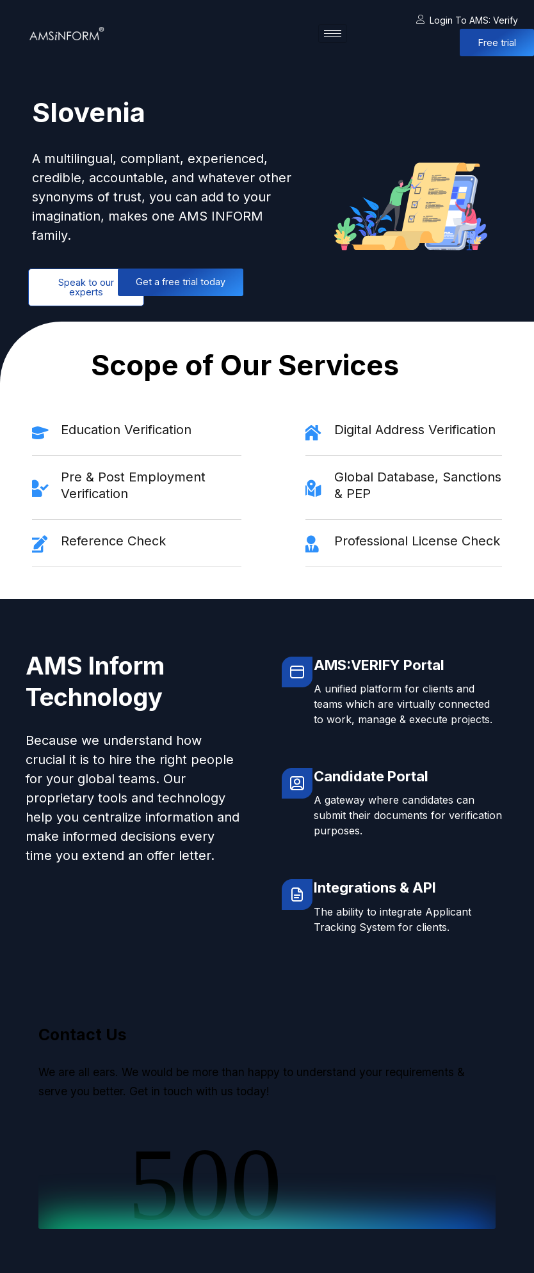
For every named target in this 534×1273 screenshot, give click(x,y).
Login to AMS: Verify (467, 20)
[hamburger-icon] (332, 33)
